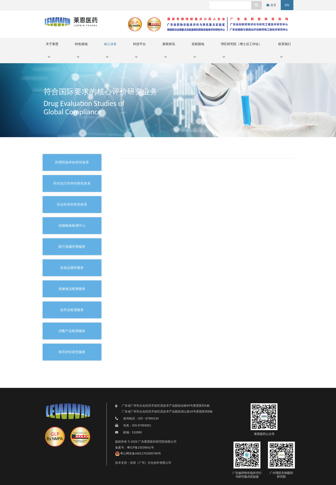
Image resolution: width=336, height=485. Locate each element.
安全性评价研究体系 (72, 204)
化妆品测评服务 (72, 268)
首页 (272, 5)
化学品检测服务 (72, 310)
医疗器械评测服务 (71, 247)
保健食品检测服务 (71, 289)
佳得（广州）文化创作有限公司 (150, 462)
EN (287, 5)
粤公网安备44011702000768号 (138, 453)
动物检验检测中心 (71, 226)
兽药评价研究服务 (71, 352)
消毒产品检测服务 (71, 331)
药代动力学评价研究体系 (71, 183)
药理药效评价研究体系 (72, 162)
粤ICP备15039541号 (140, 447)
